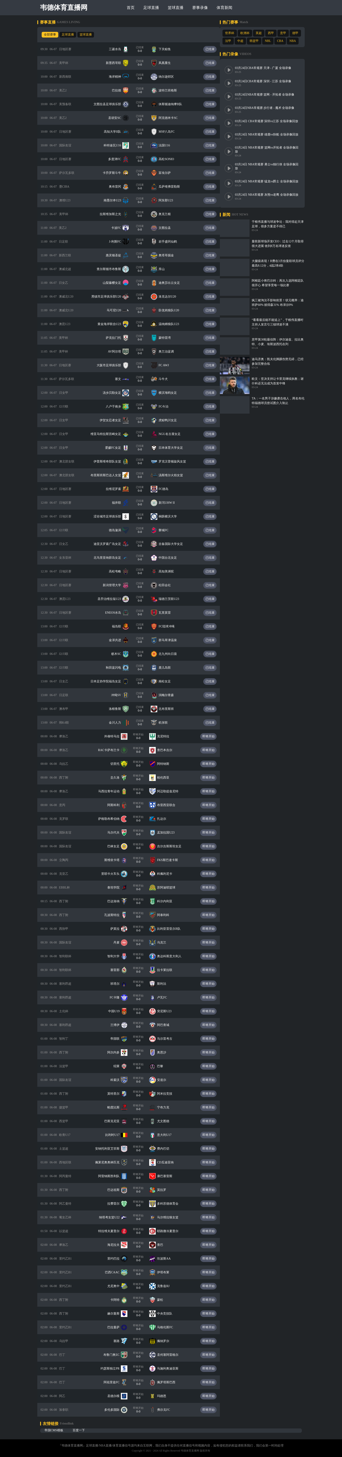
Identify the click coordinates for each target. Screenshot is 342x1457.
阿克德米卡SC (171, 118)
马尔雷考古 (167, 1038)
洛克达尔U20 (170, 296)
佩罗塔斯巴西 (169, 1382)
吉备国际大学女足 (174, 544)
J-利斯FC (118, 241)
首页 (131, 7)
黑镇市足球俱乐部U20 (109, 296)
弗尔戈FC (166, 1409)
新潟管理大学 (115, 585)
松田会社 (168, 585)
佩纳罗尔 (166, 1341)
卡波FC (119, 227)
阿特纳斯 (166, 763)
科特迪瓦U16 (115, 145)
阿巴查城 (166, 1025)
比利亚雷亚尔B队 (171, 928)
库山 (165, 269)
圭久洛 (118, 777)
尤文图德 (166, 1121)
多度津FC (117, 159)
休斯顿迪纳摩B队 (173, 104)
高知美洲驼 (169, 571)
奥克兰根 (168, 214)
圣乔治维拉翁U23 (112, 599)
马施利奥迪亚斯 (170, 1368)
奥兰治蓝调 (169, 351)
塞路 (119, 1341)
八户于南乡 (116, 406)
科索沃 (118, 1080)
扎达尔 (164, 818)
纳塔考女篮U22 (112, 1217)
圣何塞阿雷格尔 (170, 1354)
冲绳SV (119, 695)
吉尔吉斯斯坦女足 (172, 846)
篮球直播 (176, 7)
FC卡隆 (118, 997)
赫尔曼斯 (116, 1313)
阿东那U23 (169, 200)
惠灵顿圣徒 (116, 255)
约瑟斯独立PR (113, 1368)
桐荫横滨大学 (171, 516)
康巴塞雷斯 (167, 1176)
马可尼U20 (117, 310)
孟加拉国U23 (169, 832)
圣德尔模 (116, 1396)
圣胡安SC (117, 118)
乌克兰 (164, 942)
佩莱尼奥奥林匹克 (110, 1162)
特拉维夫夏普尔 (112, 1231)
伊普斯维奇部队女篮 (110, 461)
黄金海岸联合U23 (112, 324)
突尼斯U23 (167, 1011)
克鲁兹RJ (166, 1286)
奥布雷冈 (118, 186)
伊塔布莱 (166, 1272)
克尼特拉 (166, 736)
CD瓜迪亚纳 (168, 1162)
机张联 (166, 722)
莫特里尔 (116, 1093)
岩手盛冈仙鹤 (171, 241)
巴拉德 (119, 90)
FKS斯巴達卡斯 (170, 860)
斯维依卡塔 (115, 860)
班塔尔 (118, 983)
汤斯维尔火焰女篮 (174, 475)
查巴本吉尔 (167, 750)
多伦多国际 (115, 1409)
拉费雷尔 (116, 1203)
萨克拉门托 (116, 337)
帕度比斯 (116, 1107)
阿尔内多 (116, 1052)
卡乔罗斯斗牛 (115, 173)
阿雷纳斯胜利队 (112, 1176)
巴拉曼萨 (116, 1327)
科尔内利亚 (167, 901)
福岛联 (119, 626)
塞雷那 (118, 970)
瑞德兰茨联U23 (172, 599)
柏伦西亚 (166, 777)
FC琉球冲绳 (170, 626)
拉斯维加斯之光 (113, 214)
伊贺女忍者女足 (113, 420)
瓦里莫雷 (168, 612)
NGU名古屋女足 (172, 434)
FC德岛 (166, 489)
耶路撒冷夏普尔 (170, 1231)
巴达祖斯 (116, 1190)
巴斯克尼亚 (115, 1121)
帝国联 (118, 1038)
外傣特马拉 (115, 736)
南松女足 (168, 681)
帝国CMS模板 (53, 1430)
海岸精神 (118, 76)
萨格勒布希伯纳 (112, 818)
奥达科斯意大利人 (172, 956)
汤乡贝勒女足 (115, 392)
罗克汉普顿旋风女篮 (175, 461)
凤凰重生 (168, 63)
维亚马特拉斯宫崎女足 (109, 434)
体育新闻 (225, 7)
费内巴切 (166, 1148)
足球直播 (152, 7)
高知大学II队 (115, 131)
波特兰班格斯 (171, 90)
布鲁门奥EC (114, 1354)
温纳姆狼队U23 (172, 324)
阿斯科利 (116, 805)
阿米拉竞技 (167, 1093)
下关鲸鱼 (168, 49)
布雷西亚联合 (169, 805)
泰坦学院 (116, 887)
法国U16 (167, 145)
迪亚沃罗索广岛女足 (110, 544)
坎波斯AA (167, 1258)
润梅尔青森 (169, 695)
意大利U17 (167, 1135)
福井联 (119, 502)
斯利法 (164, 983)
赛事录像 (201, 7)
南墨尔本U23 (115, 200)
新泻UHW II (170, 502)
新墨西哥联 (116, 63)
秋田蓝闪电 (116, 667)
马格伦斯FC (168, 1327)
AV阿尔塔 (117, 351)
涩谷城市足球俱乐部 (110, 516)
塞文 (121, 379)
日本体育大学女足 (174, 447)
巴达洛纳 (116, 901)
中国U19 (117, 1011)
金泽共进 (118, 640)
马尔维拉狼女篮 (170, 1217)
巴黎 (163, 1066)
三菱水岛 (118, 49)
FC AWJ (167, 365)
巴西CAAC (115, 1272)
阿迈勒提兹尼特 (170, 791)
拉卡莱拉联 (167, 970)
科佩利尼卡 (167, 873)
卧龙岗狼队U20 (172, 310)
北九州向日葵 (171, 654)
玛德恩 (164, 1396)
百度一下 (79, 1430)
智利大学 (116, 956)
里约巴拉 (116, 1258)
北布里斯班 (169, 709)
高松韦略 (118, 571)
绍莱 (119, 1066)
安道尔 (164, 1080)
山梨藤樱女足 (115, 282)
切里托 (118, 763)
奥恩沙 (164, 1052)
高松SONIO (169, 159)
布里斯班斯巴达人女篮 (109, 475)
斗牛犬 (166, 379)
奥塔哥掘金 (169, 255)
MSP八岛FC (170, 131)
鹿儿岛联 (168, 667)
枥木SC (119, 654)
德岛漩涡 (118, 530)
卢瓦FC (165, 997)
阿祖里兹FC (115, 1382)
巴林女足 (116, 846)
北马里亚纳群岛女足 (110, 557)
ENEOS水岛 (116, 612)
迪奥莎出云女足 (172, 282)
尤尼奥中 (116, 1286)
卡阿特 (118, 1299)
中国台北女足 (171, 557)
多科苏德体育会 (170, 1203)
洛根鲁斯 (118, 709)
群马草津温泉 (171, 640)
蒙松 (163, 1299)
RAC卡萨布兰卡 (112, 750)
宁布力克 (166, 1107)
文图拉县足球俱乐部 (110, 104)
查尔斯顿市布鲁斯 (112, 269)
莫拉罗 (164, 1190)
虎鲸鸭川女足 (171, 420)
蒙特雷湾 (168, 337)
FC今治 (166, 406)
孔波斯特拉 (115, 915)
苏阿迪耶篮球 (169, 887)
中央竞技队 (167, 1313)
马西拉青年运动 (112, 791)
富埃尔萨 (168, 173)
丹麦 (119, 942)
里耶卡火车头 (113, 873)
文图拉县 (168, 227)
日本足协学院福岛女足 (109, 681)
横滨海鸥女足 (171, 392)
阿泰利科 (166, 915)
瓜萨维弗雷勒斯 (172, 186)
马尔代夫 (116, 832)
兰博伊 (118, 1025)
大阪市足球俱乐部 (112, 365)
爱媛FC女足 (116, 447)
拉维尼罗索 (116, 489)
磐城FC (166, 530)
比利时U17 (115, 1135)
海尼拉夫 (116, 1244)
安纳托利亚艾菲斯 (110, 1148)
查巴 (163, 1244)
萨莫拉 (118, 928)
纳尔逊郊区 (169, 76)
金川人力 (118, 722)
